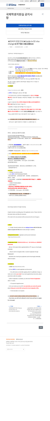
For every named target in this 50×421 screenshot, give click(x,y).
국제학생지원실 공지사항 (24, 25)
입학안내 (27, 1)
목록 (41, 327)
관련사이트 (16, 349)
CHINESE (42, 1)
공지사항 (28, 8)
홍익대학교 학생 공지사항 (25, 29)
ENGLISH (34, 1)
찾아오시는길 (19, 339)
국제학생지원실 (10, 8)
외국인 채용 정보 (25, 33)
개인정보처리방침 (10, 339)
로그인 (21, 1)
